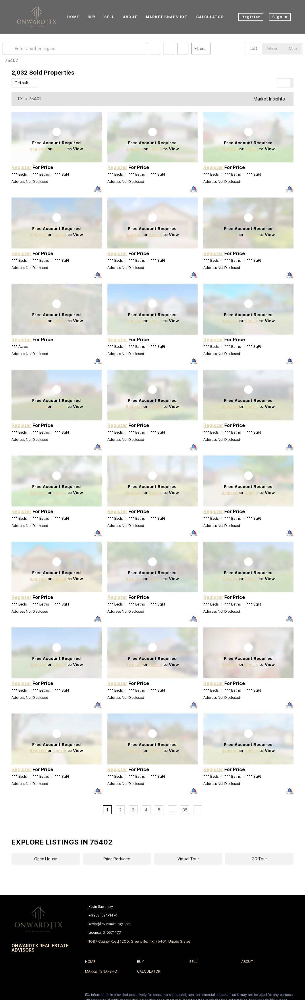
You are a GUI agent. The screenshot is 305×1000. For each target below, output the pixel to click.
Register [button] (251, 17)
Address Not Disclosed (29, 181)
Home (73, 17)
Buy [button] (92, 17)
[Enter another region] (85, 48)
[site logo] (41, 919)
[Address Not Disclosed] (56, 137)
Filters (208, 48)
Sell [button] (109, 17)
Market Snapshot (167, 17)
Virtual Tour (188, 859)
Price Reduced (116, 859)
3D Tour (259, 859)
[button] (18, 48)
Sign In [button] (279, 17)
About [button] (130, 17)
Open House (45, 859)
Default (22, 83)
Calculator (210, 17)
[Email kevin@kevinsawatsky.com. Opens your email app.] (128, 924)
